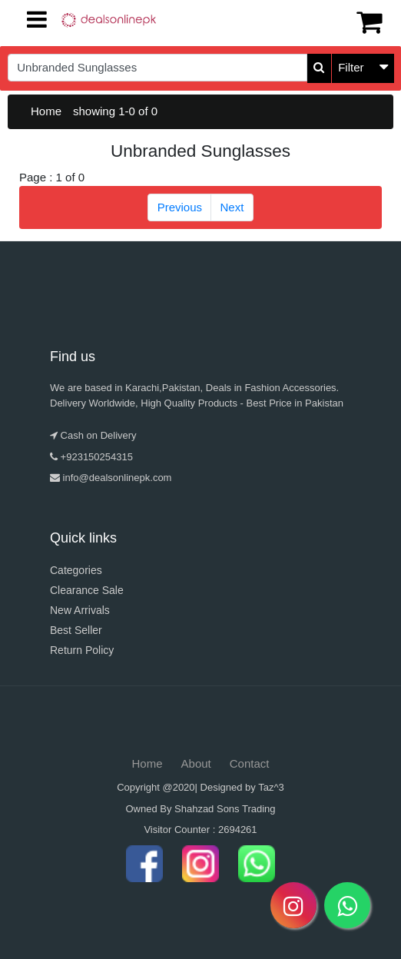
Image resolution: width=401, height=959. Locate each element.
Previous (179, 207)
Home (46, 111)
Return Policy (82, 650)
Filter (350, 67)
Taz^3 (271, 787)
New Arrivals (80, 610)
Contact (250, 763)
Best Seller (76, 630)
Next (232, 207)
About (196, 763)
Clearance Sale (87, 590)
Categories (76, 570)
